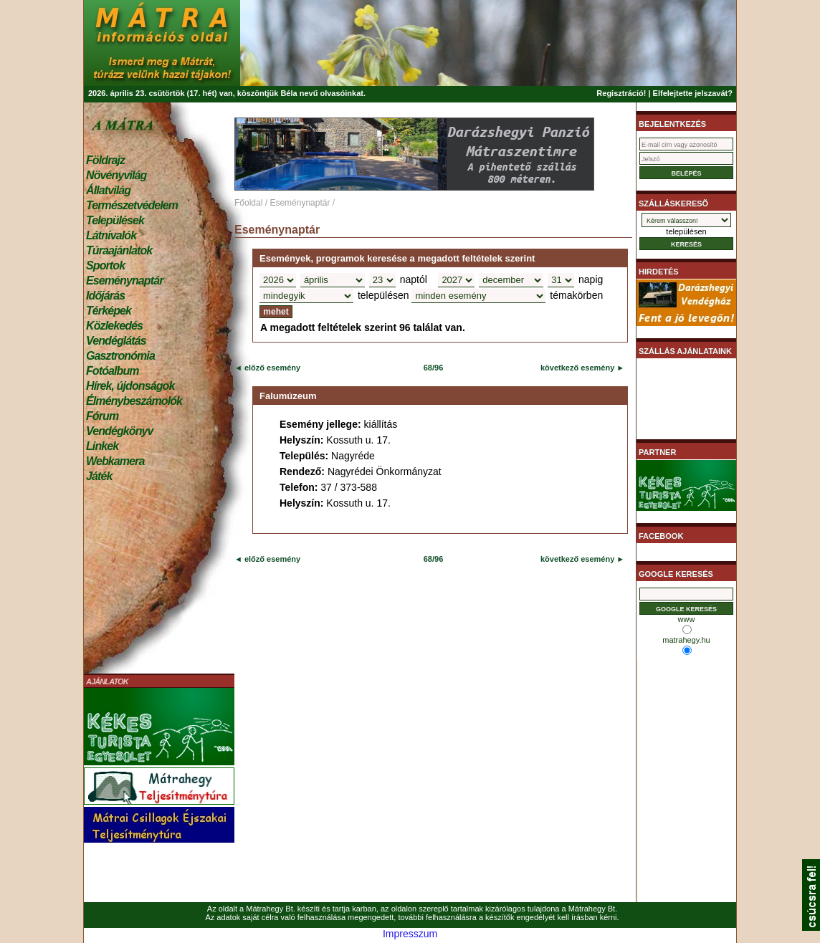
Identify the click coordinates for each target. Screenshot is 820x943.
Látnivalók (111, 235)
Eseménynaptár (124, 280)
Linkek (102, 446)
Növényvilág (116, 175)
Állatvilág (108, 190)
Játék (99, 476)
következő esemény (577, 367)
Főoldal (248, 203)
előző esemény (271, 367)
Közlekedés (114, 326)
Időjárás (105, 295)
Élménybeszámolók (134, 401)
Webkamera (115, 461)
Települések (115, 220)
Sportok (105, 265)
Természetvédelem (132, 205)
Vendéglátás (116, 341)
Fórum (102, 416)
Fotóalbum (112, 371)
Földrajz (105, 160)
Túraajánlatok (119, 250)
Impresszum (410, 933)
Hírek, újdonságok (130, 386)
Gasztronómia (120, 356)
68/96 (434, 367)
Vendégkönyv (119, 431)
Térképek (108, 311)
